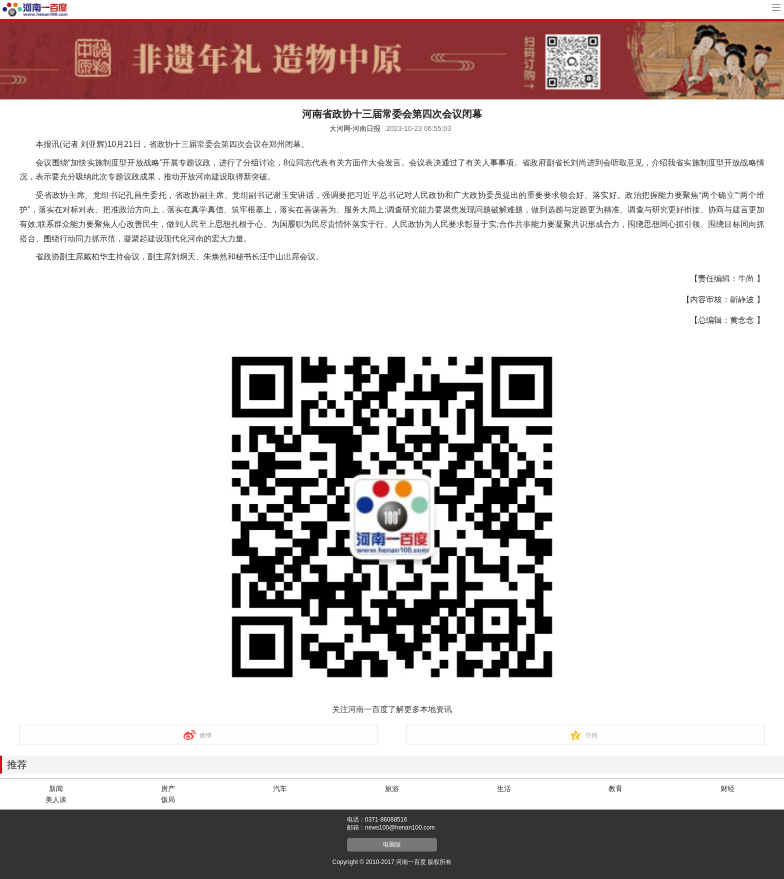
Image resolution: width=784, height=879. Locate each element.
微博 (206, 735)
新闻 (56, 789)
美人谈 (56, 800)
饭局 (168, 800)
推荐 (17, 764)
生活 (504, 789)
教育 (615, 789)
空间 (592, 735)
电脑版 (392, 844)
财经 (727, 789)
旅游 (392, 789)
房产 (168, 789)
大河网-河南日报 (355, 128)
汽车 (280, 789)
